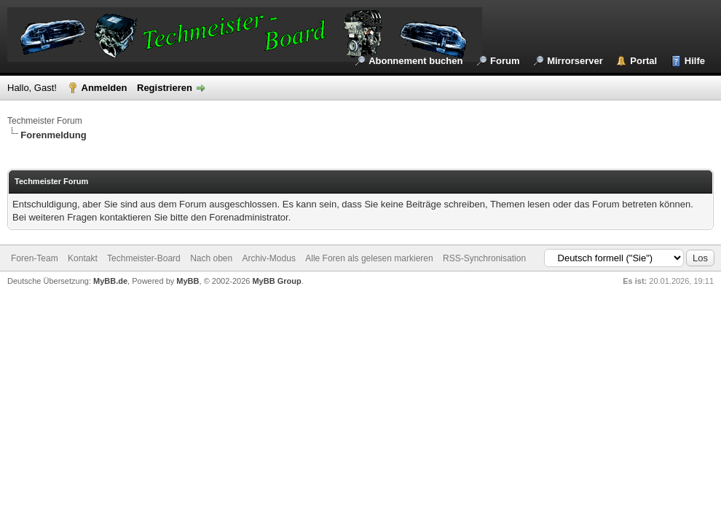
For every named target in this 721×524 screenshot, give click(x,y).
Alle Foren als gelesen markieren (369, 258)
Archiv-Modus (269, 258)
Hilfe (695, 60)
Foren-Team (34, 258)
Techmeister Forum (44, 121)
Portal (643, 60)
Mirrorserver (575, 60)
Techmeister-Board (144, 258)
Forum (504, 60)
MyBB (187, 281)
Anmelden (104, 87)
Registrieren (164, 87)
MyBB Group (276, 281)
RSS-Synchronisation (484, 258)
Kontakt (83, 258)
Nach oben (211, 258)
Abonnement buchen (415, 60)
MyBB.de (110, 281)
